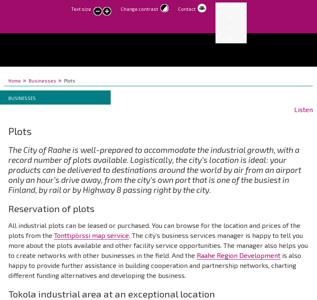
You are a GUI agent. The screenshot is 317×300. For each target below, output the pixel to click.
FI (231, 17)
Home (14, 80)
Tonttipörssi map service (91, 235)
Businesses (42, 80)
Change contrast (139, 9)
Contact (187, 9)
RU (231, 37)
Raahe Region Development (238, 255)
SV (231, 27)
